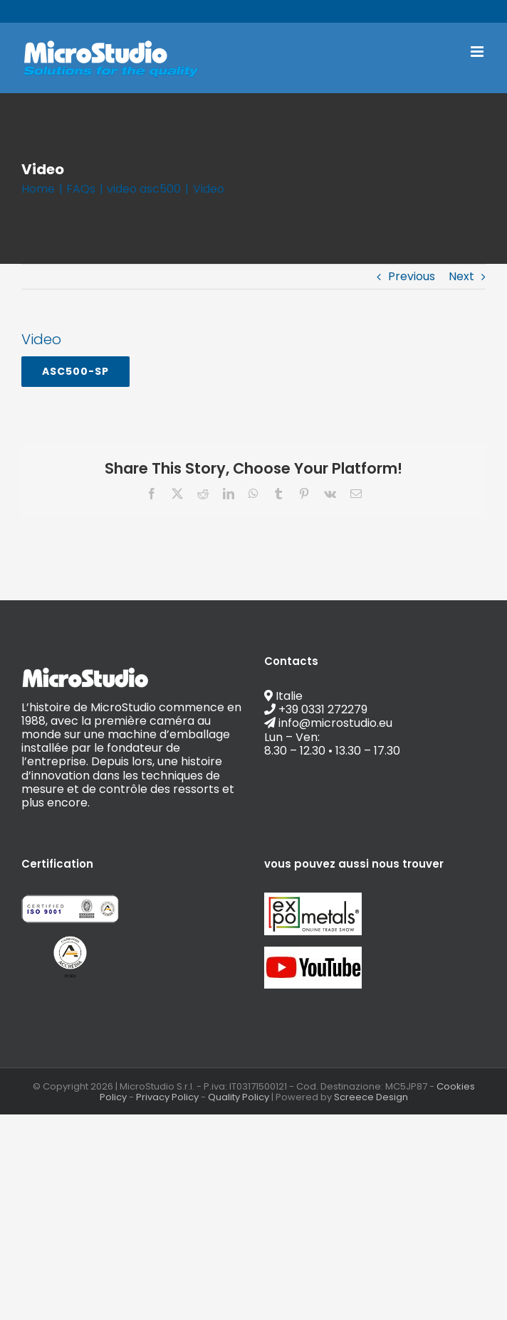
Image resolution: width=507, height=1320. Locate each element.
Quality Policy (238, 1097)
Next (461, 276)
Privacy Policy (167, 1097)
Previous (411, 276)
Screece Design (371, 1097)
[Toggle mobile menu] (478, 51)
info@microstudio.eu (304, 11)
